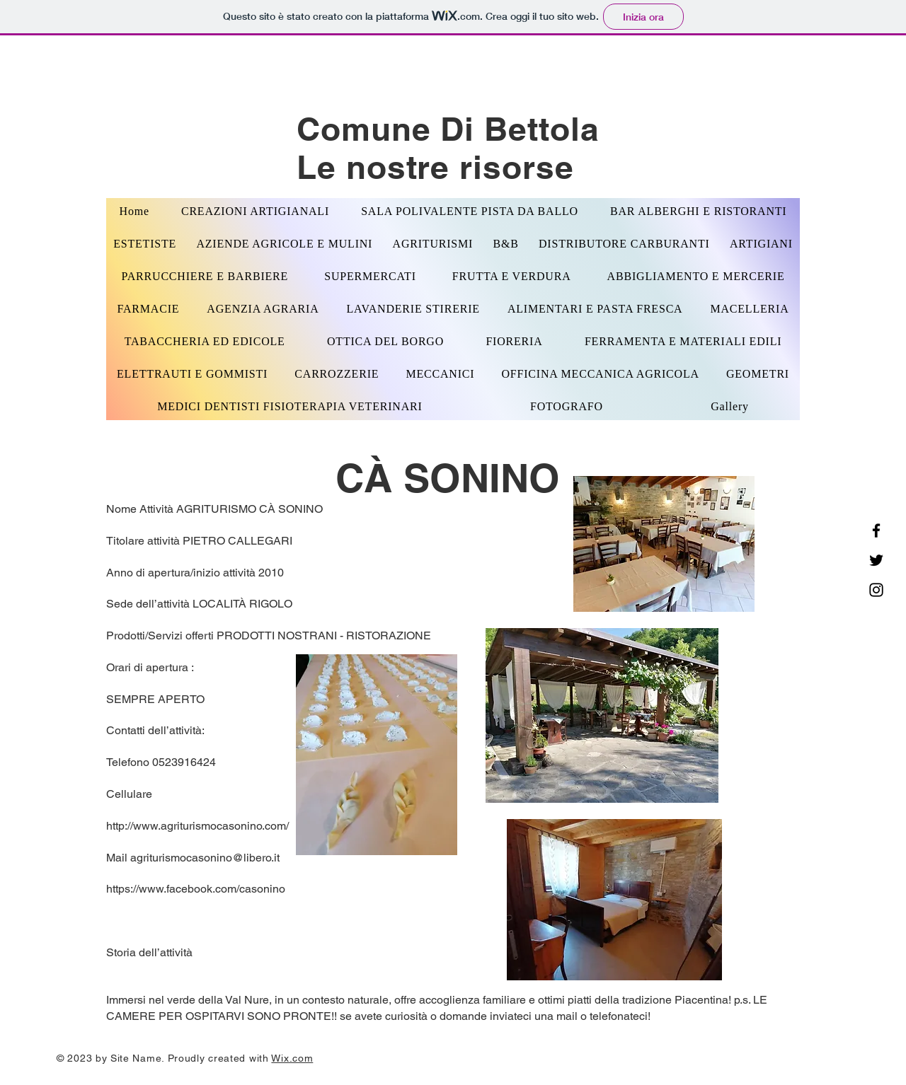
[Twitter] (876, 560)
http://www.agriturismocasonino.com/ (197, 825)
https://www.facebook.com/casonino (195, 888)
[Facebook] (876, 530)
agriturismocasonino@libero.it (205, 857)
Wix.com (292, 1058)
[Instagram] (876, 590)
